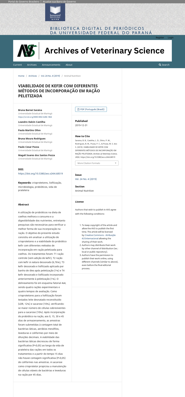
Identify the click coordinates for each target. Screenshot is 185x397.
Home (21, 75)
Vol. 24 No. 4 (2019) (50, 75)
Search (164, 64)
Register (160, 37)
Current (17, 64)
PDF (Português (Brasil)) (92, 109)
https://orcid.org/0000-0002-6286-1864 (35, 117)
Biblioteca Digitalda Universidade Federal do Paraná (101, 30)
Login (171, 37)
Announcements (51, 64)
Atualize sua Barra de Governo (59, 1)
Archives (32, 64)
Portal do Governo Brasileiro (23, 1)
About (69, 64)
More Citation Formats (89, 163)
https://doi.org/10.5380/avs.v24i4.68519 (40, 173)
